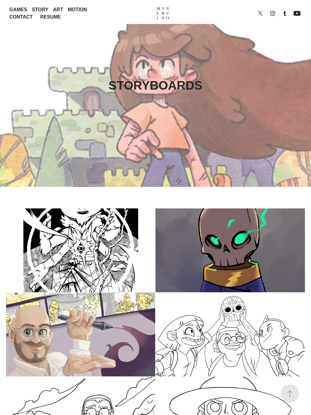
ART (58, 9)
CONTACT (21, 16)
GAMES (18, 9)
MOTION (77, 9)
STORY (40, 9)
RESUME (50, 16)
